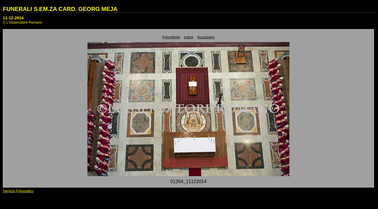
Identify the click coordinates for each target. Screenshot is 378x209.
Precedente (171, 37)
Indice (188, 37)
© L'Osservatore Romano (22, 22)
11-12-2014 (13, 18)
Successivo (206, 37)
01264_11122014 (189, 181)
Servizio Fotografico (18, 191)
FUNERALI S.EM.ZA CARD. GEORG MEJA (60, 9)
